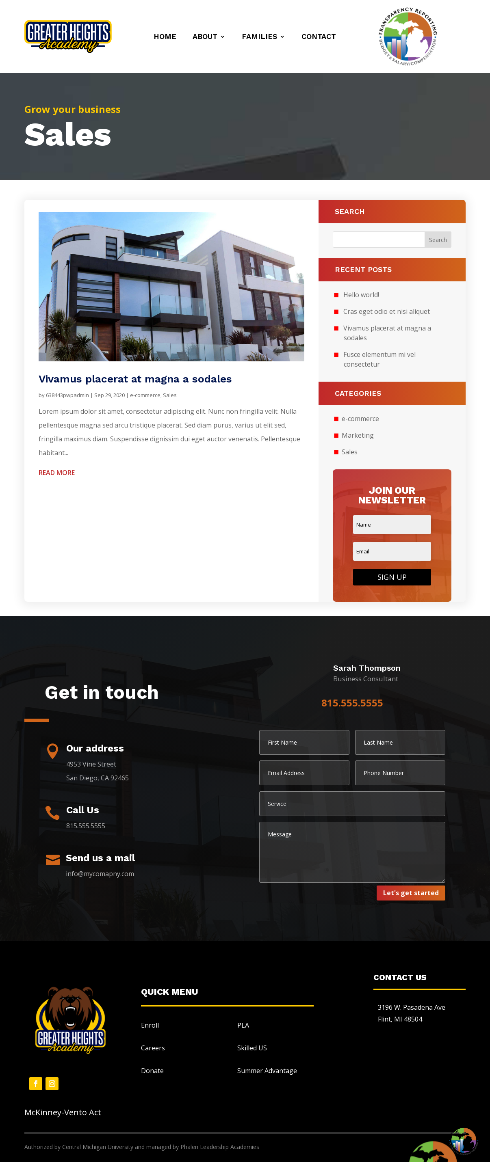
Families (259, 37)
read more (57, 472)
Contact (318, 37)
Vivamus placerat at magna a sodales (135, 379)
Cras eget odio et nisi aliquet (386, 311)
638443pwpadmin (67, 395)
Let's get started (411, 892)
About (205, 37)
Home (165, 37)
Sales (170, 395)
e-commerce (145, 395)
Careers (153, 1047)
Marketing (358, 435)
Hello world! (361, 294)
